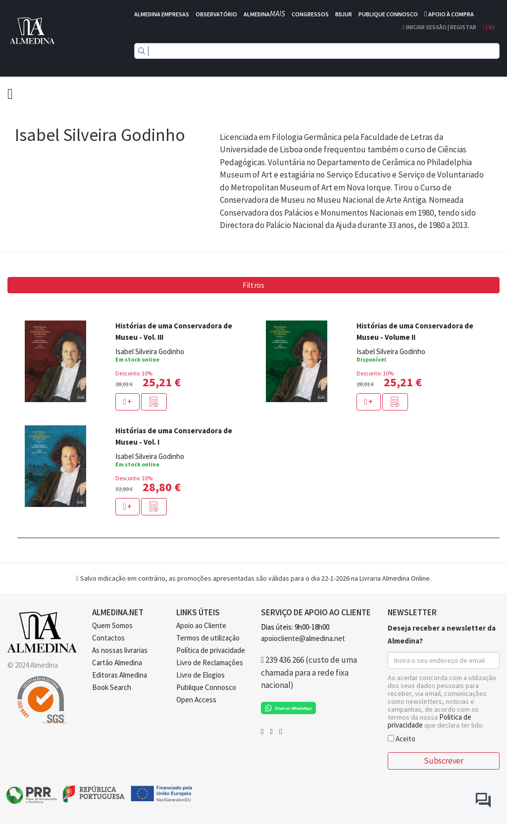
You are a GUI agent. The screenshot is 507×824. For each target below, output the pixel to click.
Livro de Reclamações (209, 662)
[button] (154, 402)
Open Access (196, 699)
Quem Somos (112, 625)
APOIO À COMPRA (451, 14)
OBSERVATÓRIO (216, 14)
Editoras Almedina (119, 675)
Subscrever (443, 760)
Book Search (111, 687)
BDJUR (343, 14)
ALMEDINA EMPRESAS (161, 14)
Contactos (108, 637)
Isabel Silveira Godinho (149, 351)
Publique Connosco (206, 687)
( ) (489, 27)
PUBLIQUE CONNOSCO (388, 14)
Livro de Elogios (200, 675)
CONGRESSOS (310, 14)
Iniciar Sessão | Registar (439, 27)
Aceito (401, 738)
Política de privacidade (210, 650)
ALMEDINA (264, 14)
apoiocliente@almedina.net (303, 638)
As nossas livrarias (120, 650)
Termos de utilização (208, 637)
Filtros (253, 285)
